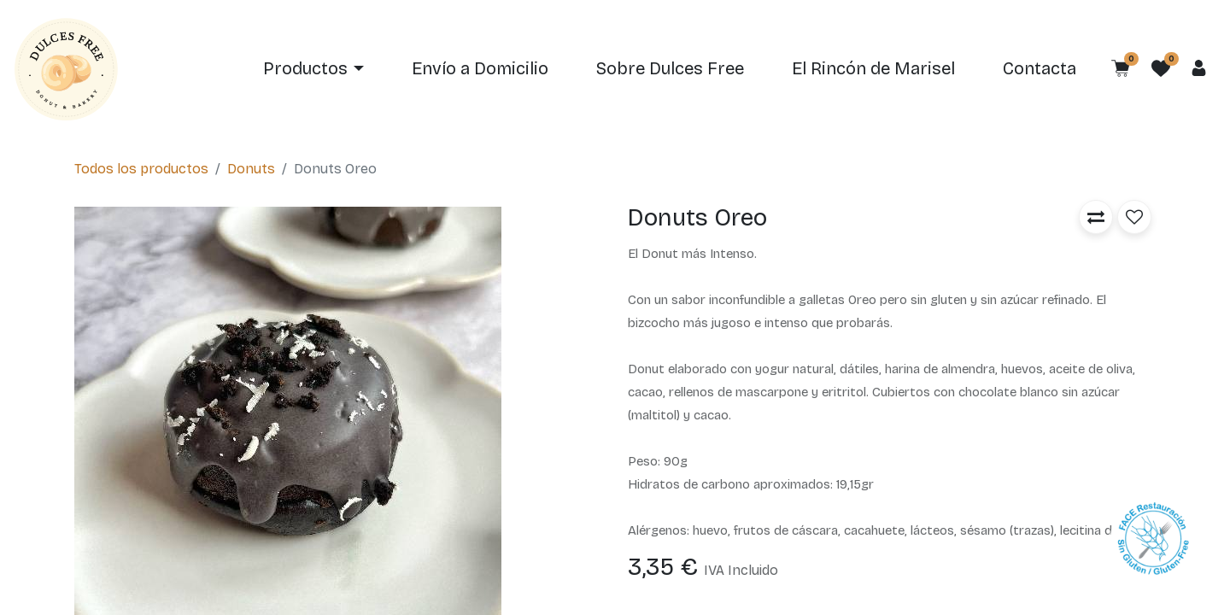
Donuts (251, 169)
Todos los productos (141, 169)
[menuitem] (480, 69)
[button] (1096, 217)
